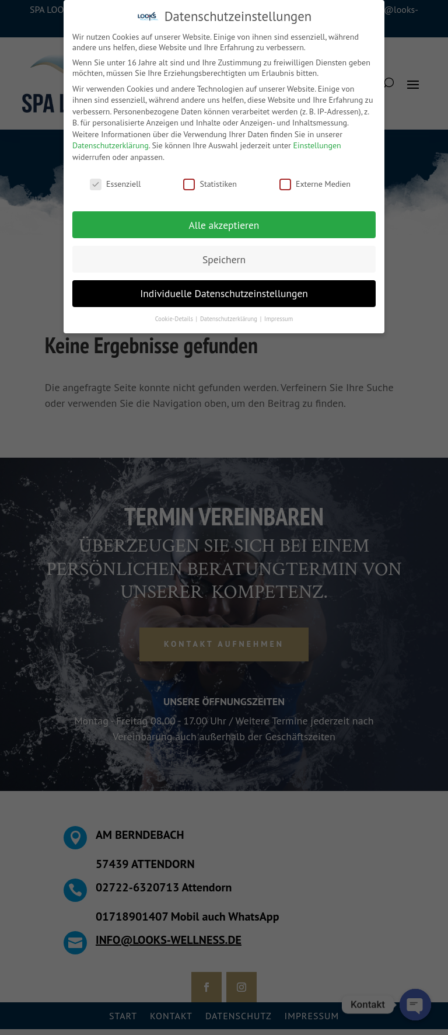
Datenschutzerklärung (110, 145)
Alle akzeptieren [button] (224, 225)
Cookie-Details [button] (175, 319)
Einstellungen (317, 145)
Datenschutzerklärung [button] (229, 319)
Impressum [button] (278, 319)
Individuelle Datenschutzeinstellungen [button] (224, 293)
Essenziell (115, 184)
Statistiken (209, 184)
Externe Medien (315, 184)
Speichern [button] (224, 259)
